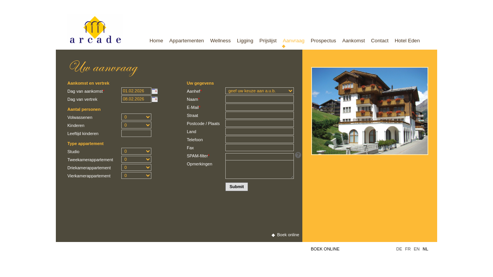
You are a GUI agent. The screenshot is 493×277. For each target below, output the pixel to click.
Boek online (325, 249)
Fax (190, 147)
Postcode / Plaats (203, 123)
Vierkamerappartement (89, 176)
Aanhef (194, 91)
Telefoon (195, 139)
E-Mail (193, 107)
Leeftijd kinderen (83, 133)
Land (191, 131)
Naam (193, 99)
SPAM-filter (198, 156)
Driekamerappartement (89, 167)
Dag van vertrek (82, 99)
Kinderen (75, 125)
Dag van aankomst (85, 91)
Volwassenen (79, 117)
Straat (192, 115)
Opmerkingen (199, 164)
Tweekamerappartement (90, 159)
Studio (73, 151)
